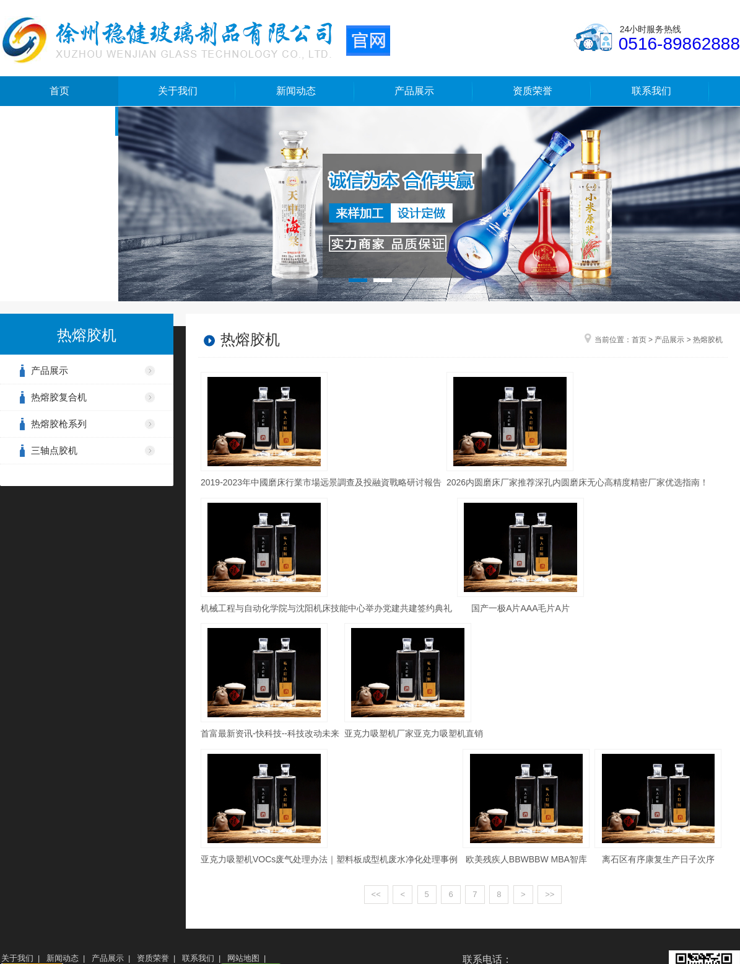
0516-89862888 (679, 43)
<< (376, 894)
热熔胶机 (708, 339)
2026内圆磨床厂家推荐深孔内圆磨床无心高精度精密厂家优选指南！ (577, 482)
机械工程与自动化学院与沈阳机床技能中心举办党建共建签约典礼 (326, 608)
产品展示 (414, 91)
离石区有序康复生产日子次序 (658, 859)
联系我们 (651, 91)
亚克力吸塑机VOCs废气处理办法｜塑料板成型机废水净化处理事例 (329, 859)
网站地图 (243, 958)
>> (549, 894)
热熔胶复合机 (59, 397)
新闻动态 (296, 91)
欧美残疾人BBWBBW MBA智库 (526, 859)
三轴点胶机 (54, 450)
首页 (59, 91)
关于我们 (178, 91)
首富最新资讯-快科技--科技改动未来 (270, 733)
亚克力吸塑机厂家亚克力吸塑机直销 (413, 733)
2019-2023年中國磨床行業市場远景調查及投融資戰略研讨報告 (321, 482)
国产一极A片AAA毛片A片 (520, 608)
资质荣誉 (532, 91)
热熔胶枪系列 (59, 423)
